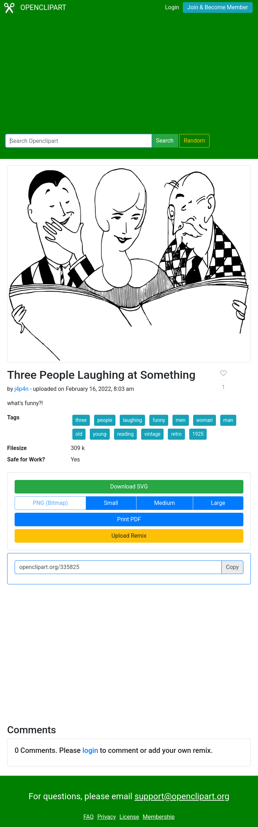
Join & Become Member (217, 7)
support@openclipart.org (181, 796)
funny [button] (159, 420)
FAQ (88, 816)
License (129, 816)
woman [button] (204, 420)
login (90, 750)
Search (165, 140)
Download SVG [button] (129, 486)
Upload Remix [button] (129, 535)
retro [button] (176, 434)
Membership (159, 816)
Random (194, 140)
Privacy (106, 816)
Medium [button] (164, 503)
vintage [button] (152, 434)
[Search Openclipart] (78, 141)
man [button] (228, 420)
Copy (232, 567)
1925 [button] (197, 434)
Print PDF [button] (129, 519)
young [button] (100, 434)
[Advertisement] (129, 75)
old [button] (79, 434)
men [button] (180, 420)
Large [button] (218, 503)
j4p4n (21, 389)
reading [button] (125, 434)
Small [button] (111, 503)
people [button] (104, 420)
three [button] (81, 420)
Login (172, 7)
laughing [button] (132, 420)
